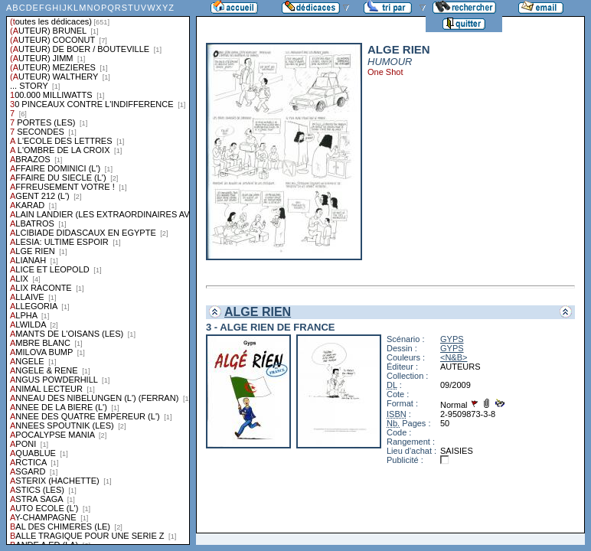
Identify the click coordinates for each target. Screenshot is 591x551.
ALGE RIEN (257, 311)
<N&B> (453, 357)
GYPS (452, 339)
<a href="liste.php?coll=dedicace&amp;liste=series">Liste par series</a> (98, 272)
